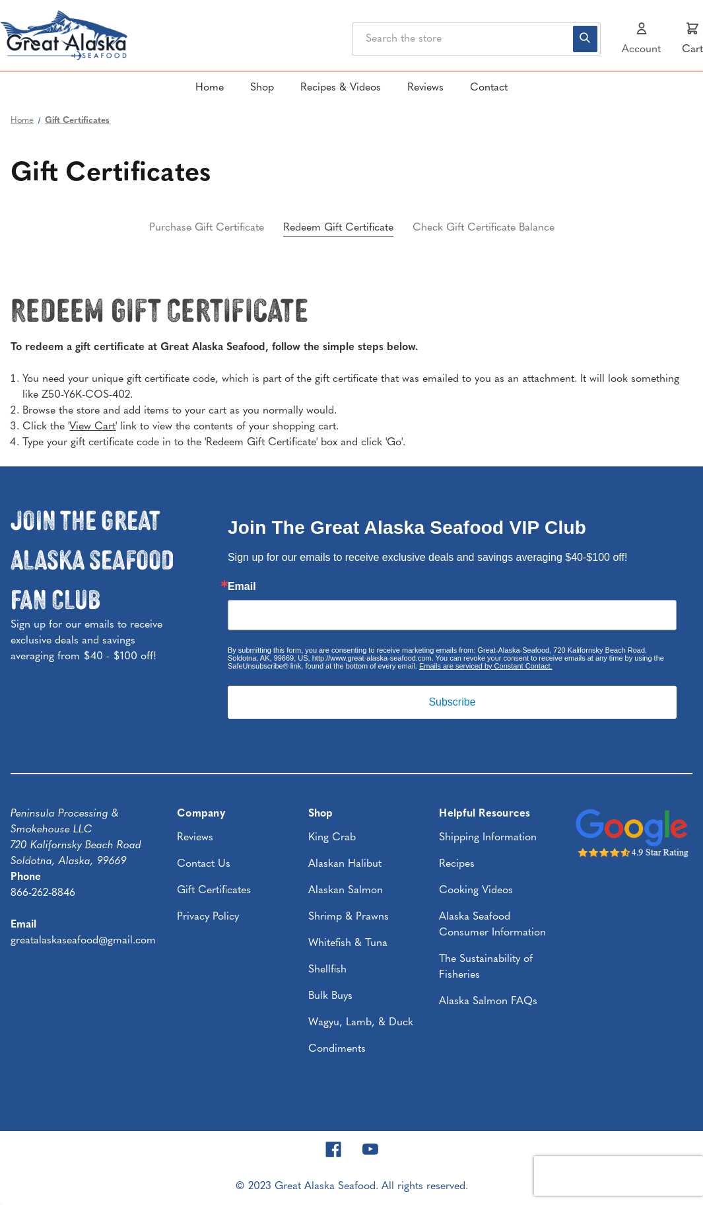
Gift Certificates (214, 890)
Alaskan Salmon (345, 890)
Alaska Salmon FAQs (488, 1001)
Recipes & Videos (340, 88)
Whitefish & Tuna (347, 943)
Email (242, 586)
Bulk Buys (330, 996)
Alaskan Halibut (345, 864)
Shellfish (327, 970)
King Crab (332, 837)
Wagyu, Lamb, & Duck (360, 1022)
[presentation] (618, 1176)
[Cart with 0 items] (692, 38)
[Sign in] (641, 38)
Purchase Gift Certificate (206, 228)
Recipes (457, 864)
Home (209, 88)
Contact (489, 88)
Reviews (425, 88)
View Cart (92, 426)
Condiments (337, 1049)
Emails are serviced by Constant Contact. (485, 666)
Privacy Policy (208, 917)
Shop (262, 88)
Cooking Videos (476, 890)
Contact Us (203, 864)
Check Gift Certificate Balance (483, 228)
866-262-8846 (43, 893)
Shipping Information (488, 837)
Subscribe (451, 702)
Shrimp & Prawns (348, 917)
